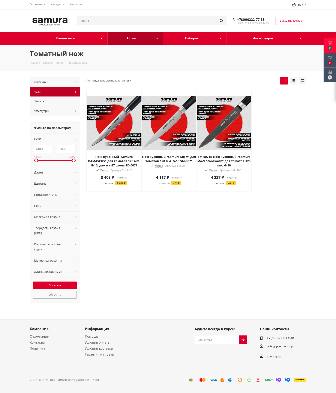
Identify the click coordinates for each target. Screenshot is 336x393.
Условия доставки (99, 348)
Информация (97, 328)
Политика (37, 348)
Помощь (91, 336)
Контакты (37, 342)
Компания (39, 328)
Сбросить (54, 295)
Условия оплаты (97, 342)
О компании (39, 336)
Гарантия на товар (99, 354)
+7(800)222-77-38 (251, 19)
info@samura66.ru (280, 347)
